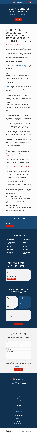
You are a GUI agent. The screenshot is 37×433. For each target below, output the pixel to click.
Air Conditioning (18, 394)
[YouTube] (20, 423)
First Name (7, 341)
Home (18, 389)
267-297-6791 (22, 383)
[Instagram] (22, 423)
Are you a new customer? (10, 351)
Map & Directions (18, 411)
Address (7, 348)
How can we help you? (9, 354)
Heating (18, 396)
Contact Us (19, 400)
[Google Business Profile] (14, 423)
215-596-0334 (21, 385)
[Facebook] (16, 423)
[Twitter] (18, 423)
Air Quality (18, 398)
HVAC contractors (22, 65)
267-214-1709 (22, 382)
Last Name (20, 341)
